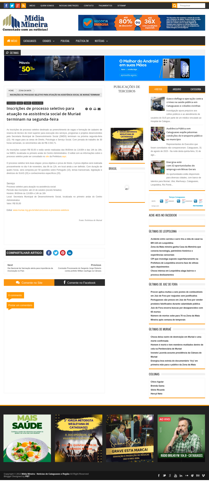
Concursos (11, 103)
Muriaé (19, 103)
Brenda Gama (157, 386)
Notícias (99, 41)
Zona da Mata (25, 91)
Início (32, 5)
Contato (89, 5)
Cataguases (29, 41)
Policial (65, 41)
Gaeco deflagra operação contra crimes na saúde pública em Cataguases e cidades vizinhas (184, 102)
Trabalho (27, 103)
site (47, 156)
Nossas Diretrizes (69, 5)
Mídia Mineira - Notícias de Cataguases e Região (46, 474)
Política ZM (82, 41)
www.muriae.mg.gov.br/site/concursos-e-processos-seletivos (41, 210)
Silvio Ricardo (158, 390)
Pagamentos (105, 5)
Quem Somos (47, 5)
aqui (64, 156)
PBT (27, 476)
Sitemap (121, 5)
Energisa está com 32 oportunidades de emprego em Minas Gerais (181, 165)
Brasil (113, 168)
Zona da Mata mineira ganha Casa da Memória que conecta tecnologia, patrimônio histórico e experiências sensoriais (176, 251)
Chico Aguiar (157, 382)
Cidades (47, 41)
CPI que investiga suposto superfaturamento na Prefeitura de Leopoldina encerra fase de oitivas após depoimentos (174, 263)
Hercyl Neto (156, 393)
